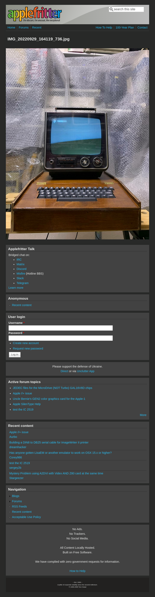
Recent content (21, 305)
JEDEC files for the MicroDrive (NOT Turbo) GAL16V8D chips (52, 388)
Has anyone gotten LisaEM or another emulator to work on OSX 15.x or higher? (60, 452)
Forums (24, 27)
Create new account (26, 343)
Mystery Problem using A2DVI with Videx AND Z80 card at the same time (56, 473)
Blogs (15, 496)
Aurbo (13, 436)
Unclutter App (85, 371)
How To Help (104, 27)
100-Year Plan (125, 27)
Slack (20, 278)
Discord (21, 269)
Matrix (20, 264)
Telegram (22, 283)
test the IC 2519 (23, 409)
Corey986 (15, 457)
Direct (64, 371)
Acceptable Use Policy (26, 517)
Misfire (21, 273)
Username (16, 322)
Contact (142, 27)
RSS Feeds (19, 506)
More (143, 415)
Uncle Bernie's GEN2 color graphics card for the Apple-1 (49, 398)
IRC (19, 259)
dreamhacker (17, 447)
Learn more (15, 287)
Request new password (28, 348)
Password (16, 333)
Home (11, 27)
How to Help (77, 571)
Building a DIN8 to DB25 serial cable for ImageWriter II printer (48, 442)
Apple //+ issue (22, 393)
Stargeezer (16, 478)
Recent (36, 27)
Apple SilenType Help (27, 404)
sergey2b (15, 467)
